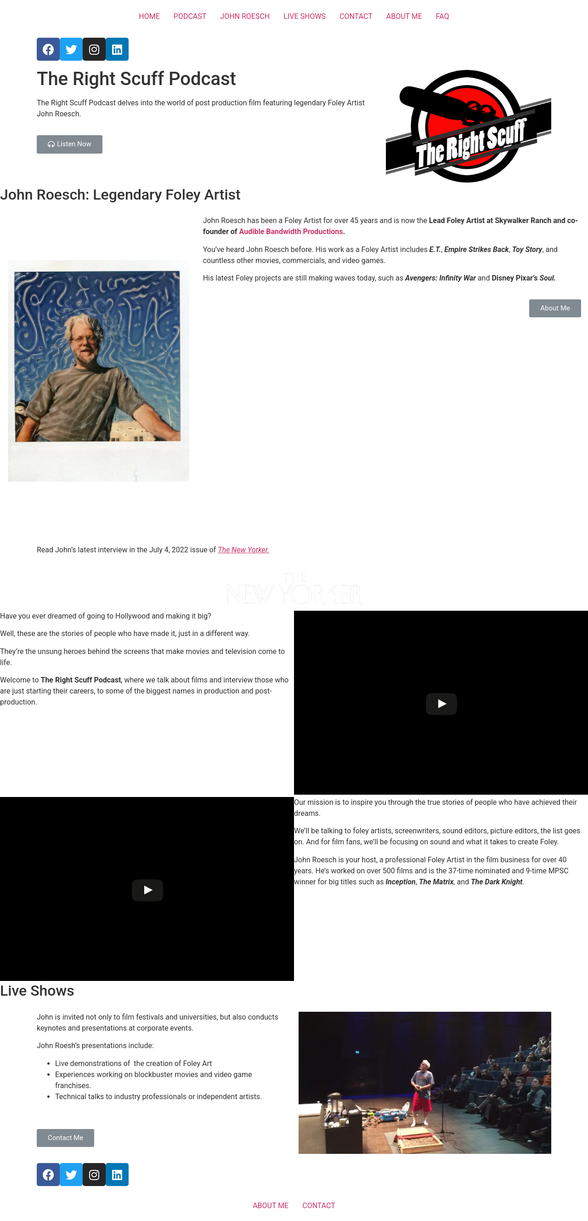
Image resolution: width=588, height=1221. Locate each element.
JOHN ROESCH (245, 16)
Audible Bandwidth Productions (291, 231)
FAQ (442, 16)
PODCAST (190, 16)
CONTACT (356, 16)
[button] (69, 144)
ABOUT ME (404, 16)
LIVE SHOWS (304, 16)
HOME (149, 16)
